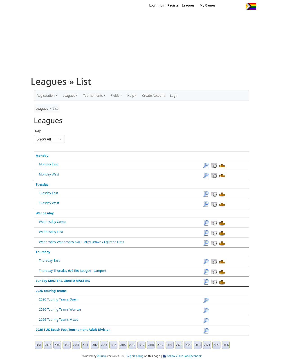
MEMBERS (151, 17)
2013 (104, 344)
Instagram (240, 6)
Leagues (188, 5)
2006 (39, 344)
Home (112, 17)
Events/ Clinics (180, 17)
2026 (226, 344)
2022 (188, 344)
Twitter (224, 6)
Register (174, 5)
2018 (151, 344)
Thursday (43, 252)
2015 (123, 344)
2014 (113, 344)
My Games (207, 5)
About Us (244, 17)
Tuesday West (49, 203)
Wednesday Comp (52, 221)
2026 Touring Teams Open (58, 299)
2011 (85, 344)
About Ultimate (214, 17)
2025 (216, 344)
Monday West (49, 174)
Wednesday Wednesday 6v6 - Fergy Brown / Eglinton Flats (81, 242)
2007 (48, 344)
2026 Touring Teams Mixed (59, 319)
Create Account (153, 95)
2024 (207, 344)
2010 (76, 344)
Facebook (232, 6)
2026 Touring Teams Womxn (60, 309)
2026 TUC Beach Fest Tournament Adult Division (73, 329)
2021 (179, 344)
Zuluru (101, 356)
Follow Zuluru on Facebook (184, 356)
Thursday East (49, 260)
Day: (38, 131)
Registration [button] (46, 95)
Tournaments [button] (93, 95)
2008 (57, 344)
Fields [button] (115, 95)
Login (153, 5)
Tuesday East (48, 193)
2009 (67, 344)
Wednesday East (51, 232)
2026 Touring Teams (51, 291)
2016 (132, 344)
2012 (95, 344)
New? (130, 17)
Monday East (48, 164)
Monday (42, 155)
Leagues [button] (69, 95)
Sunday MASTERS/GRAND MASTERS (63, 280)
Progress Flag (251, 6)
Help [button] (130, 95)
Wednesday (45, 213)
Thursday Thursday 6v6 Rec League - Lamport (72, 270)
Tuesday (42, 184)
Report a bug (134, 356)
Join (162, 5)
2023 (198, 344)
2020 (170, 344)
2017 (141, 344)
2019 (160, 344)
